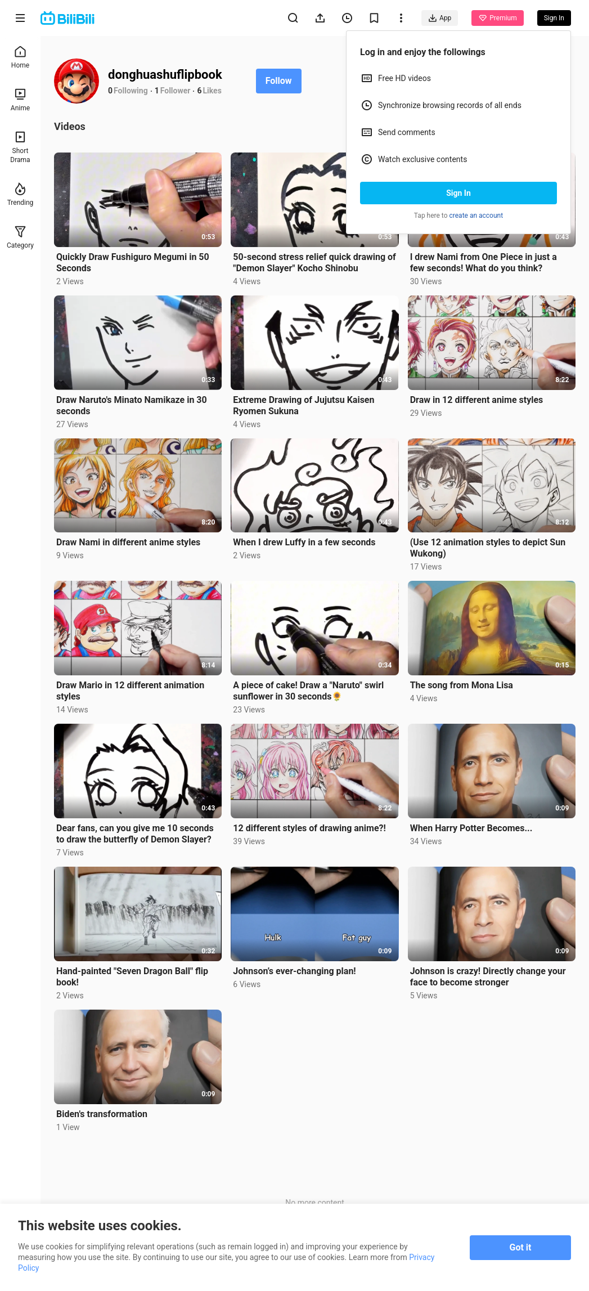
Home (20, 57)
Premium (497, 18)
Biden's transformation (101, 1114)
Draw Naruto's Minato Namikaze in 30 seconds (131, 405)
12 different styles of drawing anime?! (309, 828)
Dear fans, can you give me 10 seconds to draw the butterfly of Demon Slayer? (135, 834)
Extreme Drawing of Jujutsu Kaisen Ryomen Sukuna (303, 405)
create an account (476, 215)
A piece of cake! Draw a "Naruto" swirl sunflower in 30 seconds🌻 (308, 691)
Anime (20, 100)
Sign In (458, 193)
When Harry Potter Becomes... (471, 828)
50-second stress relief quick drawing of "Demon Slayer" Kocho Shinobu (314, 263)
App (439, 18)
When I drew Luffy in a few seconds (304, 542)
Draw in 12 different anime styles (476, 400)
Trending (20, 194)
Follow (279, 80)
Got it (521, 1247)
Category (20, 237)
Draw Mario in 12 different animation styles (130, 691)
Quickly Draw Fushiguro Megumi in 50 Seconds (132, 263)
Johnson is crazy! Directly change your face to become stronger (488, 977)
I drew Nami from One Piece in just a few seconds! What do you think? (483, 263)
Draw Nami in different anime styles (128, 542)
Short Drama (20, 147)
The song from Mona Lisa (461, 685)
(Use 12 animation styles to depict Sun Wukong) (488, 548)
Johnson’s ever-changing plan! (294, 971)
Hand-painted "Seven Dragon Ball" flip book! (132, 977)
